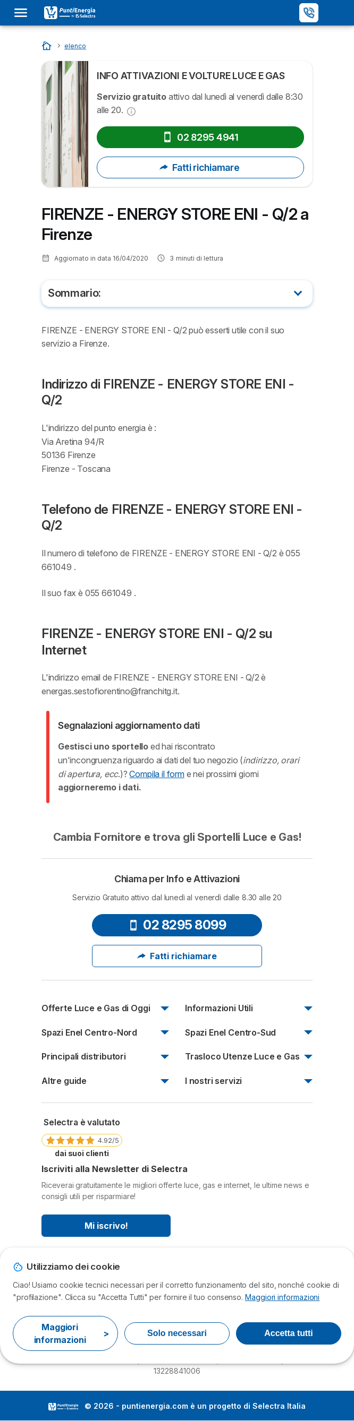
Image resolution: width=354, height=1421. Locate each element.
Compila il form (156, 774)
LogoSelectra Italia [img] (63, 1406)
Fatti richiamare (200, 167)
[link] (81, 1137)
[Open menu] (24, 12)
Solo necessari (177, 1333)
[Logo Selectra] (69, 12)
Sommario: (74, 293)
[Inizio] (47, 45)
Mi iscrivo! (106, 1225)
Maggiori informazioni (282, 1297)
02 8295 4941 (200, 137)
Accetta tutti (288, 1333)
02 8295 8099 (177, 925)
